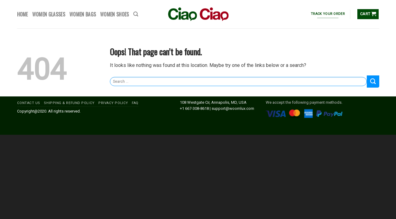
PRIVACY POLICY (113, 103)
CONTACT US (28, 103)
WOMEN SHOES (114, 14)
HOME (22, 14)
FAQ (135, 103)
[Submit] (373, 81)
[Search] (135, 14)
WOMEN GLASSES (48, 14)
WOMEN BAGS (82, 14)
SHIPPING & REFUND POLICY (69, 103)
